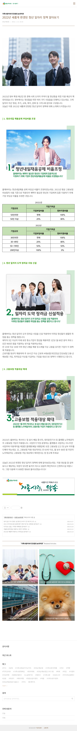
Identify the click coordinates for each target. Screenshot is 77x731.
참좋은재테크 (17, 675)
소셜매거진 (29, 675)
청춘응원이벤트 (32, 678)
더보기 (4, 686)
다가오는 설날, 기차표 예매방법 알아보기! (15, 526)
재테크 (38, 675)
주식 (4, 668)
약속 (24, 682)
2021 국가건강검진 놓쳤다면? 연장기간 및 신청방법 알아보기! (21, 524)
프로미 (12, 678)
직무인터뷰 (7, 671)
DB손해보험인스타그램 (46, 671)
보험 (11, 668)
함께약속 (32, 682)
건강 (62, 668)
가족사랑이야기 (8, 517)
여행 (68, 668)
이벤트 (72, 671)
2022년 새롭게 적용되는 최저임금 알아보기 (16, 532)
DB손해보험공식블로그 (11, 682)
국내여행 (6, 675)
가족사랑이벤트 (53, 678)
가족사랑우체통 (52, 668)
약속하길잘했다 (69, 675)
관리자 (46, 728)
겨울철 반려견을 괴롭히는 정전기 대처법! (15, 529)
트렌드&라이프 (18, 517)
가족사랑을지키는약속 (23, 668)
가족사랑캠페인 (19, 671)
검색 (72, 698)
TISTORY (39, 728)
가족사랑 (47, 675)
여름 (42, 678)
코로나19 (57, 675)
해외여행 (21, 678)
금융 (4, 678)
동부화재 (31, 671)
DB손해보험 (39, 668)
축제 (58, 671)
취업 (65, 671)
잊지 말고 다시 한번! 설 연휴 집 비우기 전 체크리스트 (19, 521)
